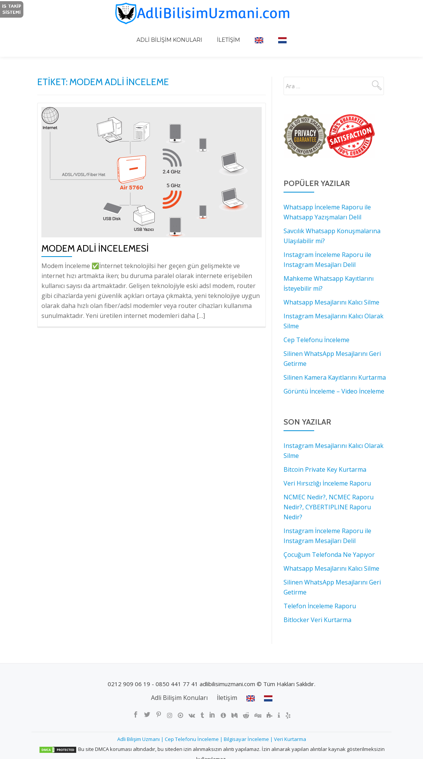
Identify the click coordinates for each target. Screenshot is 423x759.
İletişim (232, 32)
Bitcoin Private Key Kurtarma (325, 469)
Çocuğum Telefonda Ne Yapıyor (329, 554)
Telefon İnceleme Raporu (320, 606)
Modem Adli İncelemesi (95, 248)
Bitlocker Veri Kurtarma (317, 620)
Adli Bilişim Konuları (180, 32)
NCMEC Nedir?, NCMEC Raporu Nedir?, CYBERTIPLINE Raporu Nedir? (329, 507)
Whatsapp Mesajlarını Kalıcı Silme (331, 568)
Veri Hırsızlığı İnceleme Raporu (327, 483)
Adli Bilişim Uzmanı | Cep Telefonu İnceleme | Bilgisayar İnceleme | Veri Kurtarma (211, 739)
